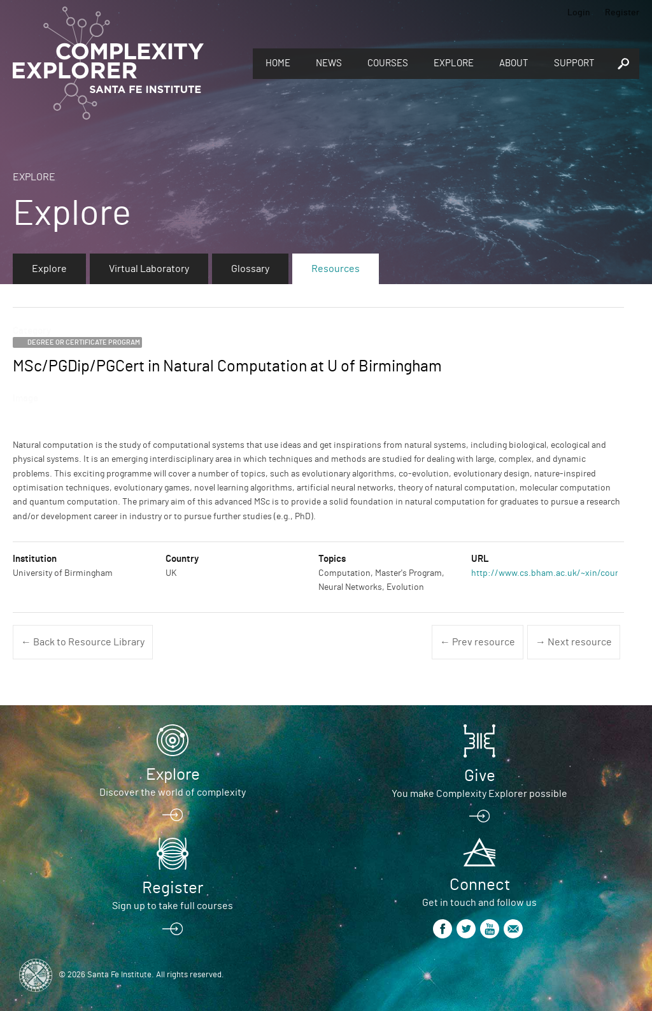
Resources (335, 269)
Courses (387, 63)
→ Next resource (573, 642)
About (513, 63)
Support (574, 63)
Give (479, 776)
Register (622, 12)
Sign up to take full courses (172, 906)
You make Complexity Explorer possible (479, 794)
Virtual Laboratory (149, 269)
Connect (480, 885)
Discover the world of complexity (172, 792)
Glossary (250, 269)
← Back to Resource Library (83, 642)
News (329, 63)
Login (578, 12)
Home (278, 63)
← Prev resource (477, 642)
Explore (454, 63)
